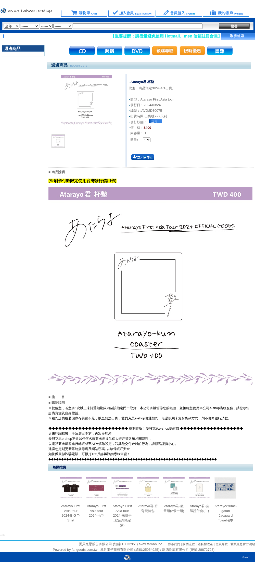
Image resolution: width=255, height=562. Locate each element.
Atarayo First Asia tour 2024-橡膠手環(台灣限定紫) (122, 515)
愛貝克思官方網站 (243, 544)
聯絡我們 (174, 544)
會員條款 (221, 544)
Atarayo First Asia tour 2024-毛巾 (96, 510)
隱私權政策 (205, 544)
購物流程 (188, 544)
